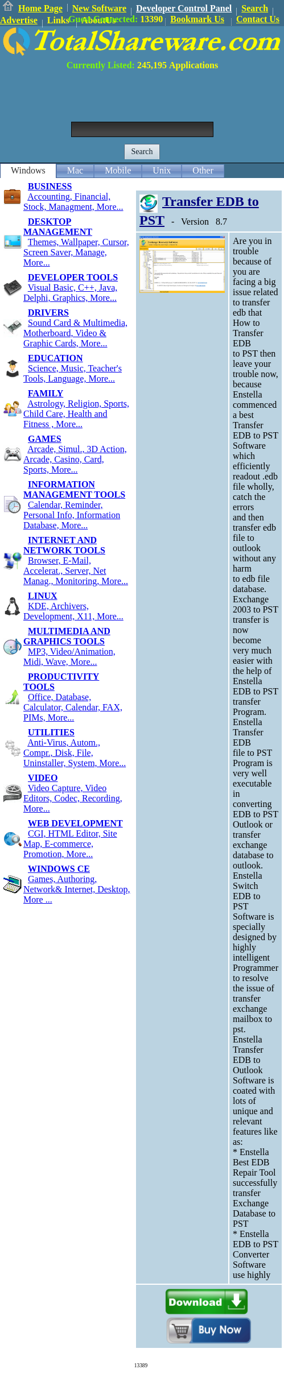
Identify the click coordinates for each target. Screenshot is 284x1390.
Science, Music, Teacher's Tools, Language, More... (72, 373)
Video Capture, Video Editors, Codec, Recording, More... (72, 798)
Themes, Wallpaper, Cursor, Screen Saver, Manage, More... (76, 252)
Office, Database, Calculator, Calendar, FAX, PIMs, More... (72, 707)
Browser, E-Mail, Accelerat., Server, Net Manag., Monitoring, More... (75, 571)
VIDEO (42, 778)
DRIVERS (48, 312)
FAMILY (45, 393)
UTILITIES (51, 732)
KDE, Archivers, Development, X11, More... (73, 611)
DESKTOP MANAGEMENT (57, 227)
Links (58, 20)
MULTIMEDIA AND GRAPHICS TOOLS (66, 636)
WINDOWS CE (59, 869)
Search (254, 8)
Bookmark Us (197, 19)
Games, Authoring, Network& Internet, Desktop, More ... (76, 889)
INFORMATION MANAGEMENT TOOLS (74, 489)
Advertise (19, 20)
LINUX (42, 596)
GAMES (44, 439)
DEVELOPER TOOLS (73, 277)
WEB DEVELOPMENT (75, 823)
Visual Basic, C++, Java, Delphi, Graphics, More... (70, 293)
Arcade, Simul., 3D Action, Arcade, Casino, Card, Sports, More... (75, 459)
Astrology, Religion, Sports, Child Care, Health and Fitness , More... (76, 414)
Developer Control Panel (184, 8)
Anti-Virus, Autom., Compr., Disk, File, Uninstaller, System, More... (74, 753)
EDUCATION (55, 358)
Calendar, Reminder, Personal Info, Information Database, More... (71, 515)
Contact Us (257, 19)
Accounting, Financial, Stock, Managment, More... (73, 202)
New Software (99, 8)
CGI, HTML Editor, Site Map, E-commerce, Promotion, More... (70, 844)
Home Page (40, 8)
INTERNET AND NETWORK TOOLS (64, 545)
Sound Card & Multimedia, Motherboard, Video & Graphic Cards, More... (75, 333)
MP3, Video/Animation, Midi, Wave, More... (69, 657)
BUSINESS (50, 186)
